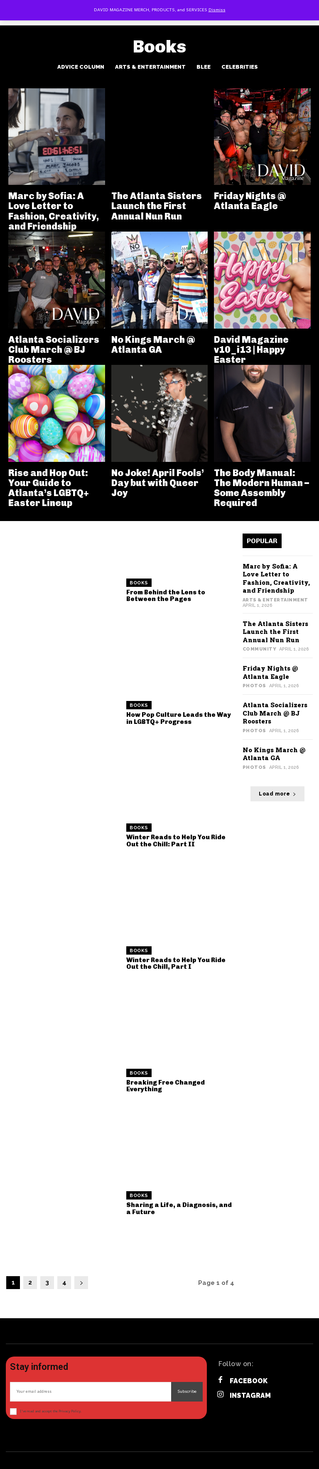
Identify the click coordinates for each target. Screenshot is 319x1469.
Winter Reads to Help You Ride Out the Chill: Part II (176, 840)
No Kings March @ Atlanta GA (153, 344)
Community (260, 649)
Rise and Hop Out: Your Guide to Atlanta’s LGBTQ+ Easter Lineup (48, 488)
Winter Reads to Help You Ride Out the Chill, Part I (176, 963)
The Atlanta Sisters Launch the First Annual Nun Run (156, 206)
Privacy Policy (70, 1411)
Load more (277, 794)
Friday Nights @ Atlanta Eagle (250, 201)
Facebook (248, 1381)
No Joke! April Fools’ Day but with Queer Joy (157, 483)
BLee (203, 67)
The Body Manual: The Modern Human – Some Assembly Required (261, 488)
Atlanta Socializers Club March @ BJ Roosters (53, 349)
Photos (254, 685)
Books (139, 583)
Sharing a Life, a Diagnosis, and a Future (179, 1208)
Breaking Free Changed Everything (165, 1086)
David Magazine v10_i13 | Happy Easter (251, 349)
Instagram (250, 1395)
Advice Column (81, 67)
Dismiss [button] (217, 10)
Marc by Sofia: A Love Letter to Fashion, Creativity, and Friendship (53, 211)
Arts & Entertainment (150, 67)
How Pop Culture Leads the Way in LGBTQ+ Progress (178, 718)
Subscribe (186, 1391)
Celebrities (239, 67)
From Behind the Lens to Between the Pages (165, 596)
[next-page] (81, 1282)
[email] (90, 1392)
